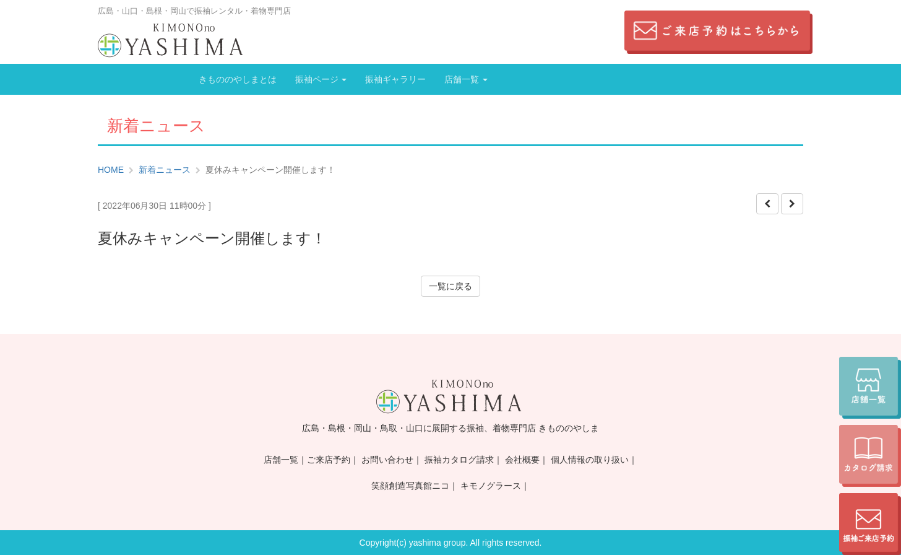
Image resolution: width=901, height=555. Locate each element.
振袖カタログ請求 (459, 460)
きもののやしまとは (238, 79)
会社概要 (522, 460)
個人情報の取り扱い (590, 460)
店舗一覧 (466, 79)
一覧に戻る (450, 286)
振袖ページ (321, 79)
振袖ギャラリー (395, 79)
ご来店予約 (328, 460)
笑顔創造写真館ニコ (410, 486)
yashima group (437, 543)
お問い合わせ (387, 460)
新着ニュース (165, 170)
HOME (111, 170)
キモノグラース (490, 486)
